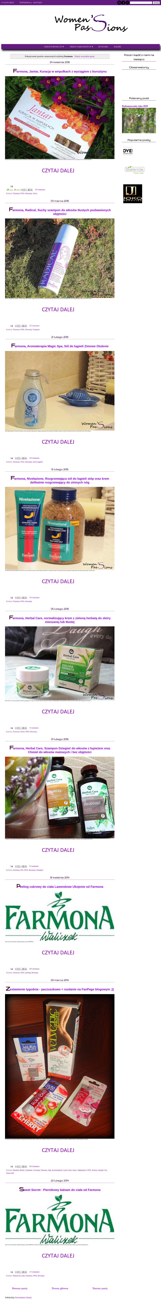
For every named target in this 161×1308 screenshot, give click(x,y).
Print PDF (13, 190)
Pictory (94, 1170)
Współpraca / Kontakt (31, 2)
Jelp (49, 1170)
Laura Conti (67, 1170)
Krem (23, 732)
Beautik (16, 1170)
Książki (117, 46)
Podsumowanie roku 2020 (135, 106)
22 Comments (34, 326)
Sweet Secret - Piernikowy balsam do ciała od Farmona (59, 1190)
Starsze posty (100, 1288)
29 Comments (34, 1166)
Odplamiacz (81, 1170)
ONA (22, 193)
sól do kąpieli (38, 462)
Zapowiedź (10, 1173)
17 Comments (34, 1272)
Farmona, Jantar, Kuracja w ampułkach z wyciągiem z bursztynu (60, 71)
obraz (75, 1170)
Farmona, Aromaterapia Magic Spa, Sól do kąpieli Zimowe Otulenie (60, 346)
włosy (35, 193)
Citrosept (36, 1170)
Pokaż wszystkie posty (85, 56)
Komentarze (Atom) (23, 1297)
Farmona (16, 193)
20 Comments (34, 969)
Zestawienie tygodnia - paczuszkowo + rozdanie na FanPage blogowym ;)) (60, 989)
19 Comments (34, 598)
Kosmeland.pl (57, 1170)
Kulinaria (103, 46)
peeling (28, 973)
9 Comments (33, 866)
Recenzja (28, 193)
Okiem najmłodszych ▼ (81, 46)
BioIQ (22, 1170)
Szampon (36, 329)
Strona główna (60, 1288)
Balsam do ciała (19, 1276)
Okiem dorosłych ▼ (54, 46)
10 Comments (40, 190)
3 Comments (33, 728)
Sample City (102, 1170)
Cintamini (28, 1170)
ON (22, 870)
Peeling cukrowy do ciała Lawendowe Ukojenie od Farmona (59, 886)
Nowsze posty (19, 1288)
